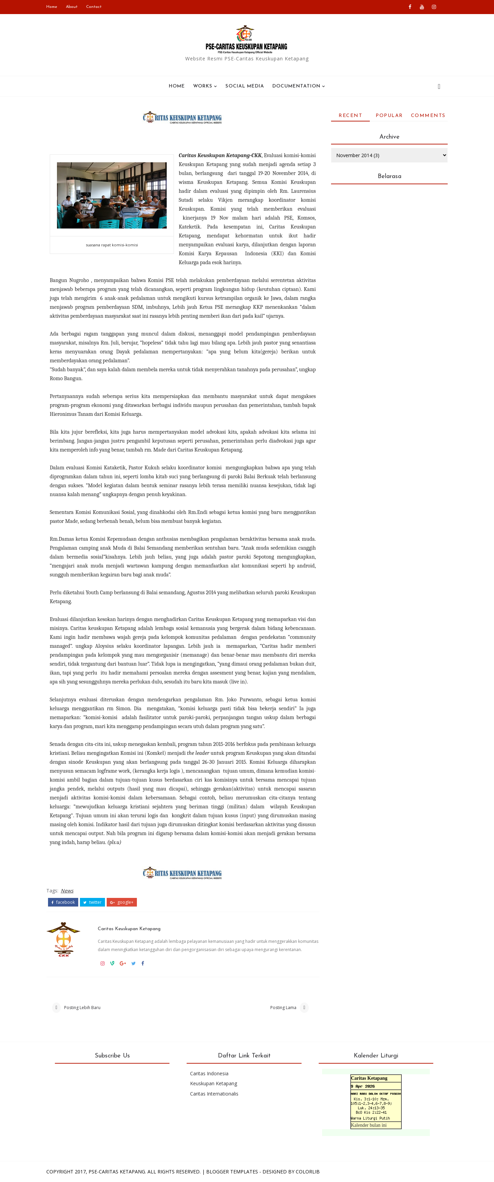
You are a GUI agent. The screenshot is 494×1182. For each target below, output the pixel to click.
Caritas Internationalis (214, 1093)
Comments (428, 115)
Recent (350, 115)
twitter (92, 902)
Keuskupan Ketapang (213, 1083)
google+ (121, 902)
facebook (63, 902)
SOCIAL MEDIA (244, 86)
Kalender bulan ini (369, 1125)
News (67, 890)
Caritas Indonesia (209, 1073)
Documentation (296, 86)
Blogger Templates (232, 1171)
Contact (94, 7)
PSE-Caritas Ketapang (117, 1171)
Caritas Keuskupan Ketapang (129, 929)
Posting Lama (283, 1007)
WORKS (202, 86)
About (72, 7)
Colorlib (308, 1171)
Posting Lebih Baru (82, 1007)
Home (51, 7)
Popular (389, 115)
